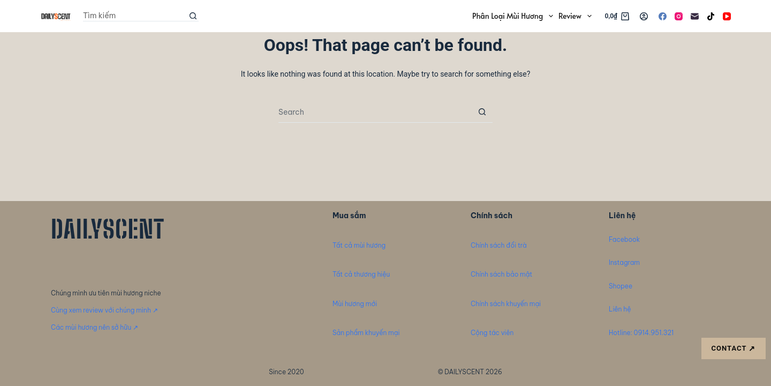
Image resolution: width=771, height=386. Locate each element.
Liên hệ (620, 309)
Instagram (624, 262)
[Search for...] (135, 16)
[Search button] (193, 16)
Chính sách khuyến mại (506, 304)
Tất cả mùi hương (359, 245)
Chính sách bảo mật (501, 274)
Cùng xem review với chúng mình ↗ (104, 310)
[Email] (695, 16)
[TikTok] (711, 16)
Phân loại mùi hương (514, 16)
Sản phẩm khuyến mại (366, 333)
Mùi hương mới (354, 304)
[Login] (644, 16)
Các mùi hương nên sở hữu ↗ (94, 327)
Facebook (624, 239)
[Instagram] (679, 16)
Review (576, 16)
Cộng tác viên (492, 333)
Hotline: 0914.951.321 (641, 333)
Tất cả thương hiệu (361, 274)
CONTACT (733, 348)
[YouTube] (727, 16)
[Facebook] (663, 16)
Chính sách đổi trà (499, 245)
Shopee (620, 286)
